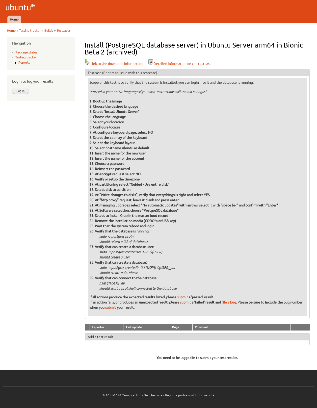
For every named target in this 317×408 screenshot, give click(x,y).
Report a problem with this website (190, 395)
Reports (24, 62)
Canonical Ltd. (131, 395)
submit (182, 297)
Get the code (153, 395)
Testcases (64, 30)
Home (14, 19)
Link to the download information (113, 64)
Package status (26, 52)
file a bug (229, 302)
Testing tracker (30, 30)
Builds (48, 30)
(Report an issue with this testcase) (129, 73)
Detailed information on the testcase (179, 64)
